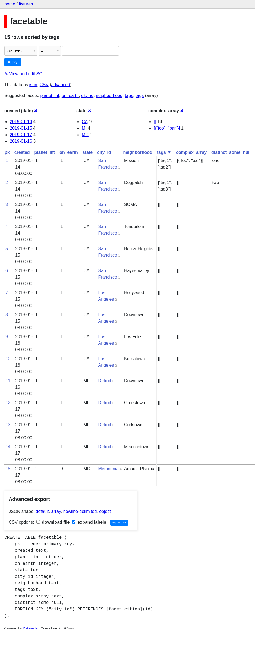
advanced (60, 84)
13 (7, 424)
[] (155, 121)
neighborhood (109, 95)
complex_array (191, 152)
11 (7, 380)
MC (85, 134)
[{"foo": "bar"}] (167, 128)
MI (84, 128)
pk (7, 152)
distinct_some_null (231, 152)
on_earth (70, 95)
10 (7, 358)
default (42, 511)
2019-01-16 (21, 141)
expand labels (89, 522)
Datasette (30, 628)
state (88, 152)
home (9, 4)
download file (53, 522)
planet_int (49, 95)
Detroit (104, 380)
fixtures (26, 4)
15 (7, 468)
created (22, 152)
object (105, 511)
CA (84, 121)
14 (7, 446)
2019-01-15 (21, 128)
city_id (87, 95)
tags (129, 95)
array (56, 511)
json (33, 84)
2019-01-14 (21, 121)
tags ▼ (164, 152)
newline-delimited (80, 511)
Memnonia (108, 468)
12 (7, 402)
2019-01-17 (21, 134)
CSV (44, 84)
